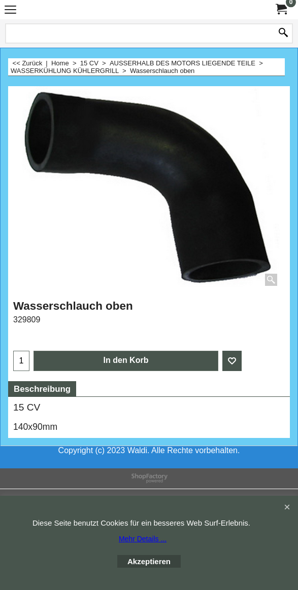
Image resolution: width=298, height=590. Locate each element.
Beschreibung (42, 389)
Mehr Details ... (143, 539)
